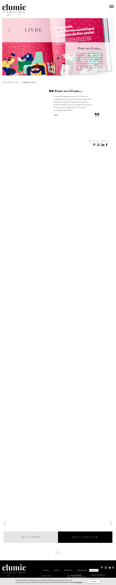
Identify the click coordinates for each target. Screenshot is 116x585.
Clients (56, 570)
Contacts (94, 570)
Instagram (98, 144)
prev (9, 30)
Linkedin (103, 144)
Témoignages (82, 570)
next (58, 30)
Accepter (93, 581)
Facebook (106, 144)
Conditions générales (97, 575)
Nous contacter (85, 537)
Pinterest (94, 144)
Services (46, 570)
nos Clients (30, 537)
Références (11, 82)
